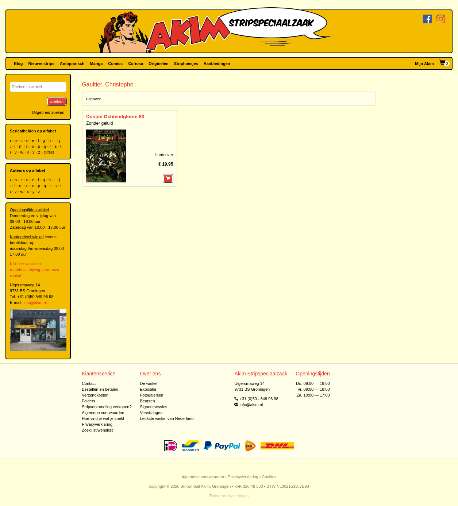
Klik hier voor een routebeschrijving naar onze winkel (34, 270)
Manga (96, 63)
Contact (89, 383)
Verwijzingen (151, 412)
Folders (88, 401)
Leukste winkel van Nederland (167, 418)
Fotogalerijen (151, 395)
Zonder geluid (99, 123)
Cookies (269, 477)
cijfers (49, 152)
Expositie (148, 389)
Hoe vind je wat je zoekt (103, 418)
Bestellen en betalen (100, 389)
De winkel (149, 383)
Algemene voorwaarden (103, 412)
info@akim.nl (35, 302)
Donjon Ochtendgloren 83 (115, 116)
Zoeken (56, 101)
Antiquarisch (72, 63)
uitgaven (93, 99)
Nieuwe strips (41, 63)
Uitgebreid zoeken (48, 112)
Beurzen (147, 401)
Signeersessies (154, 407)
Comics (115, 63)
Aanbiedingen (217, 63)
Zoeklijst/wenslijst (97, 430)
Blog (18, 63)
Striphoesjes (186, 63)
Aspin (244, 496)
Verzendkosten (95, 395)
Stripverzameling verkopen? (106, 407)
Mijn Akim (424, 63)
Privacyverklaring (97, 424)
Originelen (158, 63)
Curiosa (135, 63)
